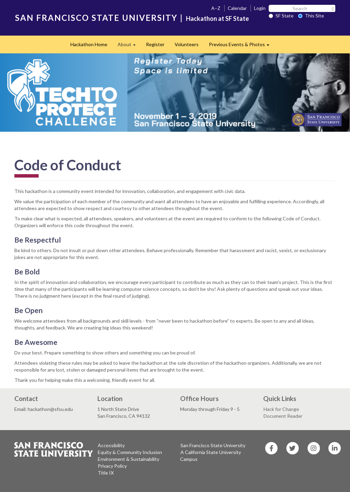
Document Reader (283, 416)
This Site (311, 15)
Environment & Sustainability (128, 459)
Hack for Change (281, 409)
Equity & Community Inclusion (130, 452)
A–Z (215, 8)
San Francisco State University (212, 445)
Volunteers (187, 44)
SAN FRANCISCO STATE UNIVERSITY (96, 18)
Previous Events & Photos (241, 46)
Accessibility (111, 445)
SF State (281, 15)
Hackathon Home (88, 44)
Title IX (106, 473)
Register (155, 44)
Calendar (237, 8)
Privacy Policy (112, 466)
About (129, 46)
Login (260, 8)
